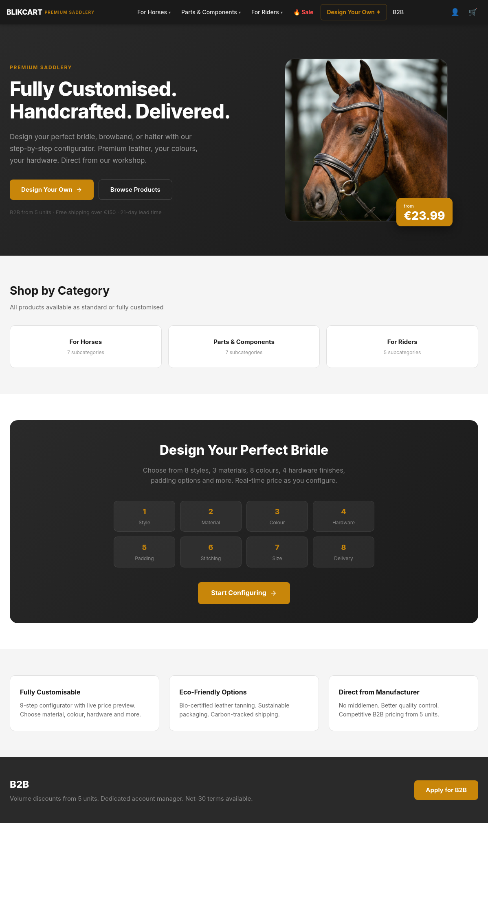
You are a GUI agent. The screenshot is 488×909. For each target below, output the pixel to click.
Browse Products (135, 189)
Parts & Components (211, 12)
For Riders (267, 12)
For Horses (154, 12)
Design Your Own (51, 189)
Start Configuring (244, 593)
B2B (398, 12)
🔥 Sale (303, 12)
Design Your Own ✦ (354, 12)
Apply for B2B (446, 790)
